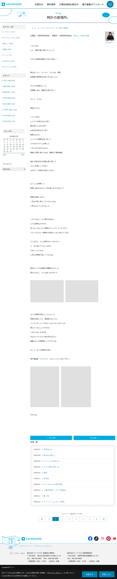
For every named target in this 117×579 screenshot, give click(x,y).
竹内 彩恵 (85, 36)
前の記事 (52, 438)
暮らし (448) (8, 43)
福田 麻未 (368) (9, 86)
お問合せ (39, 4)
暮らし (76, 36)
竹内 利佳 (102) (9, 121)
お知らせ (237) (9, 61)
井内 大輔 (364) (9, 81)
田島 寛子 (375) (9, 92)
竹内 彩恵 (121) (9, 115)
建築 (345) (7, 49)
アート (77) (7, 55)
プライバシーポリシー (44, 546)
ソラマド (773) (9, 32)
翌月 (23, 155)
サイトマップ (26, 546)
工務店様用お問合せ (69, 4)
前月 (4, 155)
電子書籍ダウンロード (93, 4)
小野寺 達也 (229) (10, 110)
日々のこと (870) (9, 67)
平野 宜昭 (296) (9, 98)
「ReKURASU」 (44, 359)
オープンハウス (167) (11, 38)
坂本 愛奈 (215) (9, 104)
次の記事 (93, 438)
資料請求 (51, 4)
